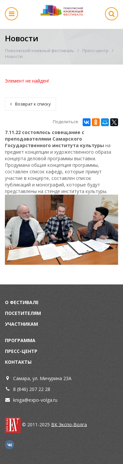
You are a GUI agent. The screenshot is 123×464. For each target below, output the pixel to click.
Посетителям (23, 313)
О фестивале (22, 302)
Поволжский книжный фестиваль (39, 50)
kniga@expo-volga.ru (35, 400)
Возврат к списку (30, 104)
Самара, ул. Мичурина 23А (42, 378)
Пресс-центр (95, 50)
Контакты (18, 362)
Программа (20, 340)
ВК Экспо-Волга (69, 424)
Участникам (21, 324)
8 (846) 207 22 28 (31, 389)
